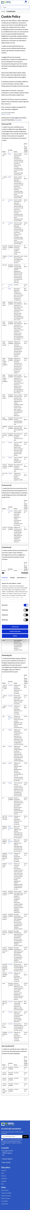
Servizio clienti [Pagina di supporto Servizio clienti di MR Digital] (4, 1190)
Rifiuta (15, 636)
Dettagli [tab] (12, 577)
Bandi (2, 1173)
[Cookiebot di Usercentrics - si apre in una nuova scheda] (21, 573)
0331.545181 (6, 1162)
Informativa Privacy (6, 1195)
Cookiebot (18, 120)
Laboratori (3, 1170)
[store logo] (12, 2)
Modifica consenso (6, 114)
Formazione (4, 1178)
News (2, 1184)
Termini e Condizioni (6, 1193)
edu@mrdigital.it (7, 1159)
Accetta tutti (15, 626)
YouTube (10, 685)
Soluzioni (3, 1175)
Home (3, 11)
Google (10, 442)
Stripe (9, 154)
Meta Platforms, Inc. (10, 718)
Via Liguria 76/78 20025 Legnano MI (7, 1153)
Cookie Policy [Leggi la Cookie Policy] (4, 1203)
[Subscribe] (25, 1136)
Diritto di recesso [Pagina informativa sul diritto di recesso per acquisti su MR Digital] (5, 1198)
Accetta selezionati (15, 631)
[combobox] (15, 7)
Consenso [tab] (5, 577)
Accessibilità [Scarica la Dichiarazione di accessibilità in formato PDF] (4, 1201)
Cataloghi (3, 1181)
